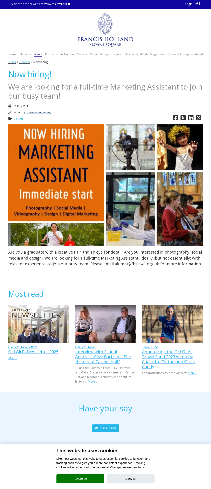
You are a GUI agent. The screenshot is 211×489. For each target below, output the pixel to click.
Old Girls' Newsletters (23, 345)
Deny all (130, 478)
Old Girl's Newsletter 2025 (33, 350)
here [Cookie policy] (141, 467)
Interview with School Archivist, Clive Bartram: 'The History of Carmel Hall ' (103, 355)
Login (188, 4)
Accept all (80, 478)
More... (12, 357)
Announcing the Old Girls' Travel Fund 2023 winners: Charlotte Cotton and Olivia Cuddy (168, 357)
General (24, 61)
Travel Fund (150, 345)
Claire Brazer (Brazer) (38, 110)
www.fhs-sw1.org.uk (57, 4)
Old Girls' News (85, 345)
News (12, 61)
